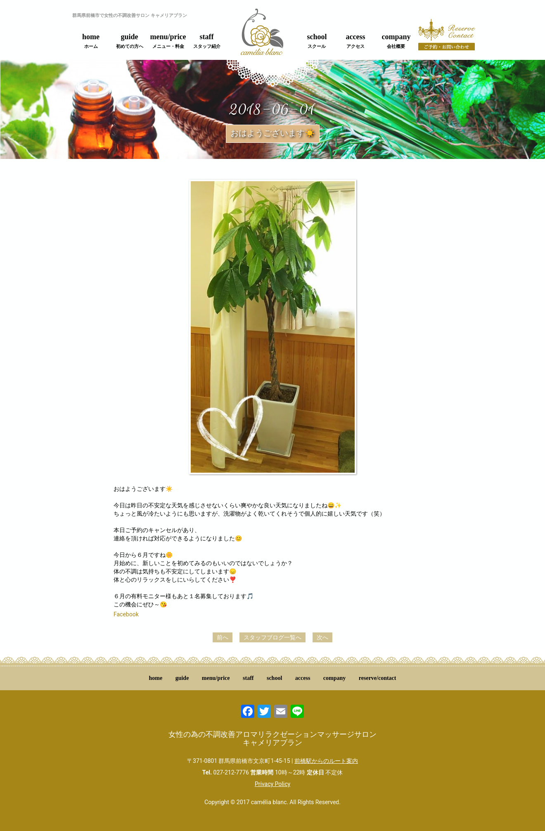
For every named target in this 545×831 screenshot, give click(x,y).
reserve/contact (377, 678)
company (396, 41)
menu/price (168, 41)
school (317, 41)
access (355, 41)
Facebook (126, 614)
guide (129, 41)
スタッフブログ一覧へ (272, 637)
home (91, 41)
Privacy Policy (272, 784)
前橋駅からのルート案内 (326, 761)
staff (206, 41)
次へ (322, 637)
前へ (222, 637)
